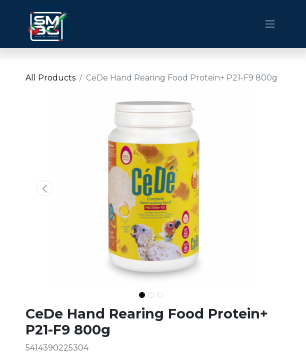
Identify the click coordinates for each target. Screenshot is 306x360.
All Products (51, 77)
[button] (45, 188)
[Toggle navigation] (270, 24)
